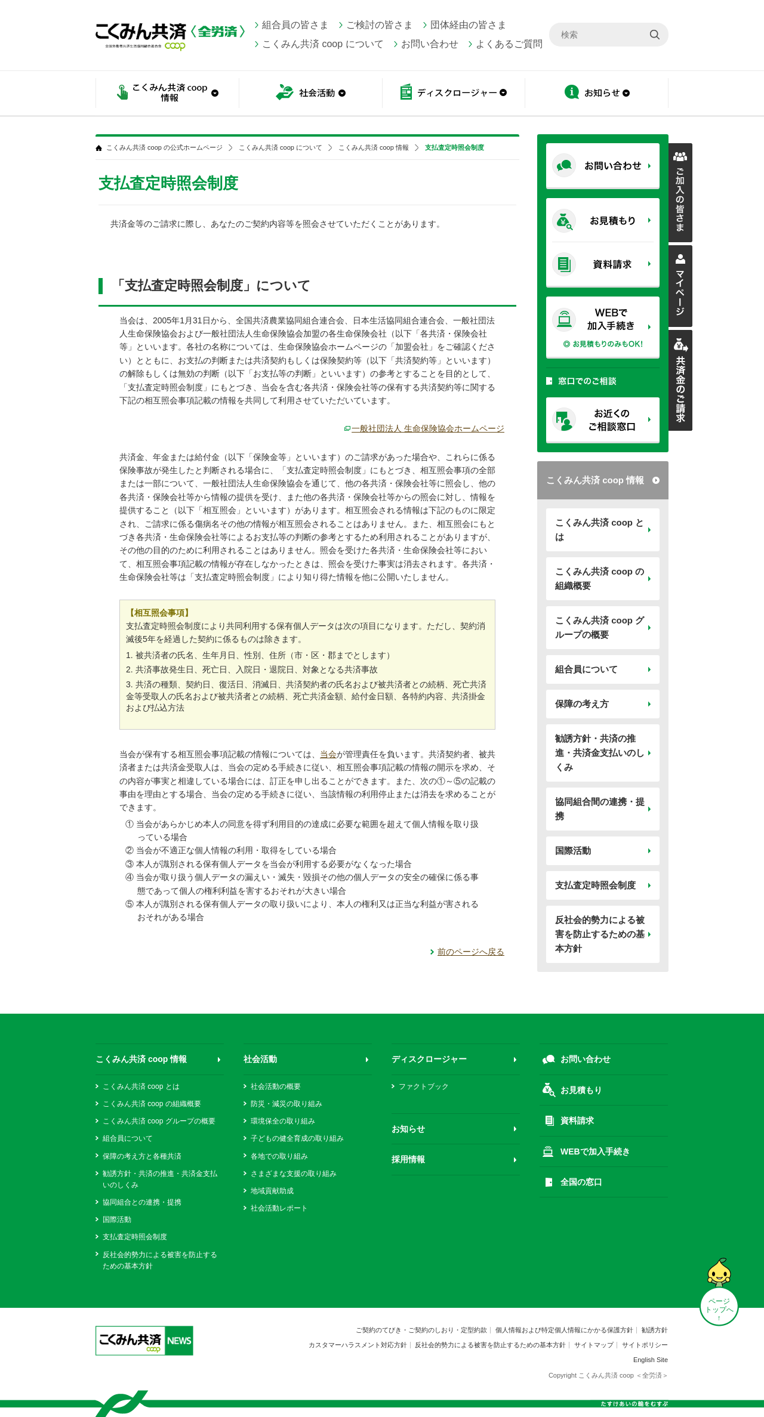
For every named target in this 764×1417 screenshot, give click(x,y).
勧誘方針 (655, 1329)
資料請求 (577, 1120)
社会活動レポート (279, 1208)
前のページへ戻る (471, 951)
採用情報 (408, 1159)
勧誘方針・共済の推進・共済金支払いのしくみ (600, 752)
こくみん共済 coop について (323, 44)
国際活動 (573, 850)
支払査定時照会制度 (595, 885)
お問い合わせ (429, 44)
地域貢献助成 (272, 1191)
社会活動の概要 (276, 1086)
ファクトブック (424, 1086)
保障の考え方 (582, 704)
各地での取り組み (279, 1156)
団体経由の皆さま (468, 25)
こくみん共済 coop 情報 (595, 480)
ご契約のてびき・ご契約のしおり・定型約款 (421, 1329)
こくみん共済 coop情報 (167, 94)
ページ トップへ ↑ (719, 1309)
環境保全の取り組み (283, 1121)
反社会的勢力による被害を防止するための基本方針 (600, 934)
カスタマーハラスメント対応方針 (358, 1344)
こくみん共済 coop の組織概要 (599, 578)
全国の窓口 (581, 1182)
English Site (650, 1359)
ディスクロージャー (453, 94)
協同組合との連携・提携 (142, 1202)
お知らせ (596, 94)
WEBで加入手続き (595, 1151)
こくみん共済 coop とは (599, 529)
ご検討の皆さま (379, 25)
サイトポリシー (645, 1344)
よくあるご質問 (509, 44)
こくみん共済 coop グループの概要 (599, 627)
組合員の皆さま (295, 25)
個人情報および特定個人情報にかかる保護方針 (564, 1329)
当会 (328, 754)
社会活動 (310, 94)
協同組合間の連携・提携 (600, 809)
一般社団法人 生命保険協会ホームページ (428, 428)
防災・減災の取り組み (286, 1104)
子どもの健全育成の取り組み (297, 1138)
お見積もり (581, 1090)
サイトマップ (594, 1344)
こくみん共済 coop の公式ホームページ (164, 147)
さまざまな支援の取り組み (294, 1173)
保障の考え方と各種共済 (142, 1156)
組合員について (586, 669)
